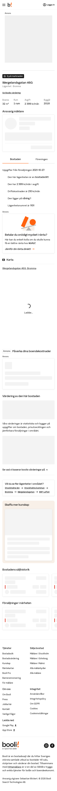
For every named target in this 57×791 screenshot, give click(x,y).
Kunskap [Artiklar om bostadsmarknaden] (6, 663)
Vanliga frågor (8, 714)
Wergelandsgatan (26, 492)
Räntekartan (8, 668)
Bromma (9, 492)
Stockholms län (12, 488)
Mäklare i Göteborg (39, 658)
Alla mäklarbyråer (38, 668)
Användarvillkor (37, 694)
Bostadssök (7, 653)
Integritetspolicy (38, 698)
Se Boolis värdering (11, 92)
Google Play (9, 725)
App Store (8, 730)
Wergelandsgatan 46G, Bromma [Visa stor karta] (19, 268)
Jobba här (7, 704)
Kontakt (6, 709)
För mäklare (7, 683)
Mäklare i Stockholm (39, 653)
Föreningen (42, 159)
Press (5, 699)
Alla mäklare (35, 673)
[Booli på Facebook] (52, 745)
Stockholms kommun (34, 488)
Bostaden (15, 159)
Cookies (34, 708)
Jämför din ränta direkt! (19, 249)
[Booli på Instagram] (46, 745)
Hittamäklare (14, 766)
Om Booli (6, 694)
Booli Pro (6, 673)
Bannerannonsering (11, 678)
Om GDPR (35, 703)
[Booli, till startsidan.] (10, 5)
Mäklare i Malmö (37, 663)
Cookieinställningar (39, 713)
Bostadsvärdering (10, 658)
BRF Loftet (44, 492)
